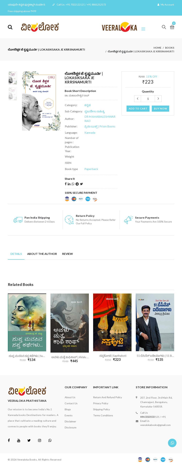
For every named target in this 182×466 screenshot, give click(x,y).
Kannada (89, 132)
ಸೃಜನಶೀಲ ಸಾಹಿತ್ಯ (94, 111)
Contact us (71, 403)
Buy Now (160, 108)
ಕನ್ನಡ (87, 105)
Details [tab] (16, 253)
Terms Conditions (103, 415)
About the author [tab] (42, 253)
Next (176, 329)
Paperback (91, 169)
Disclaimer (70, 421)
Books (169, 47)
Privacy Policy (100, 403)
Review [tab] (67, 253)
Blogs (68, 409)
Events (69, 415)
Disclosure (70, 427)
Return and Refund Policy (107, 397)
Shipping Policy (101, 409)
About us (70, 397)
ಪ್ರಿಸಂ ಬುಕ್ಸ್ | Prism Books (99, 126)
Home (157, 47)
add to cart (138, 108)
